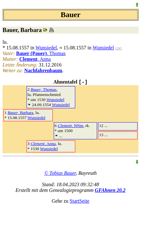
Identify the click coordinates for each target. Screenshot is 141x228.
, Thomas (40, 53)
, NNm (70, 125)
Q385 (118, 48)
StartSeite (79, 201)
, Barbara (20, 112)
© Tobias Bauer (60, 173)
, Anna (35, 59)
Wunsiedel (46, 47)
